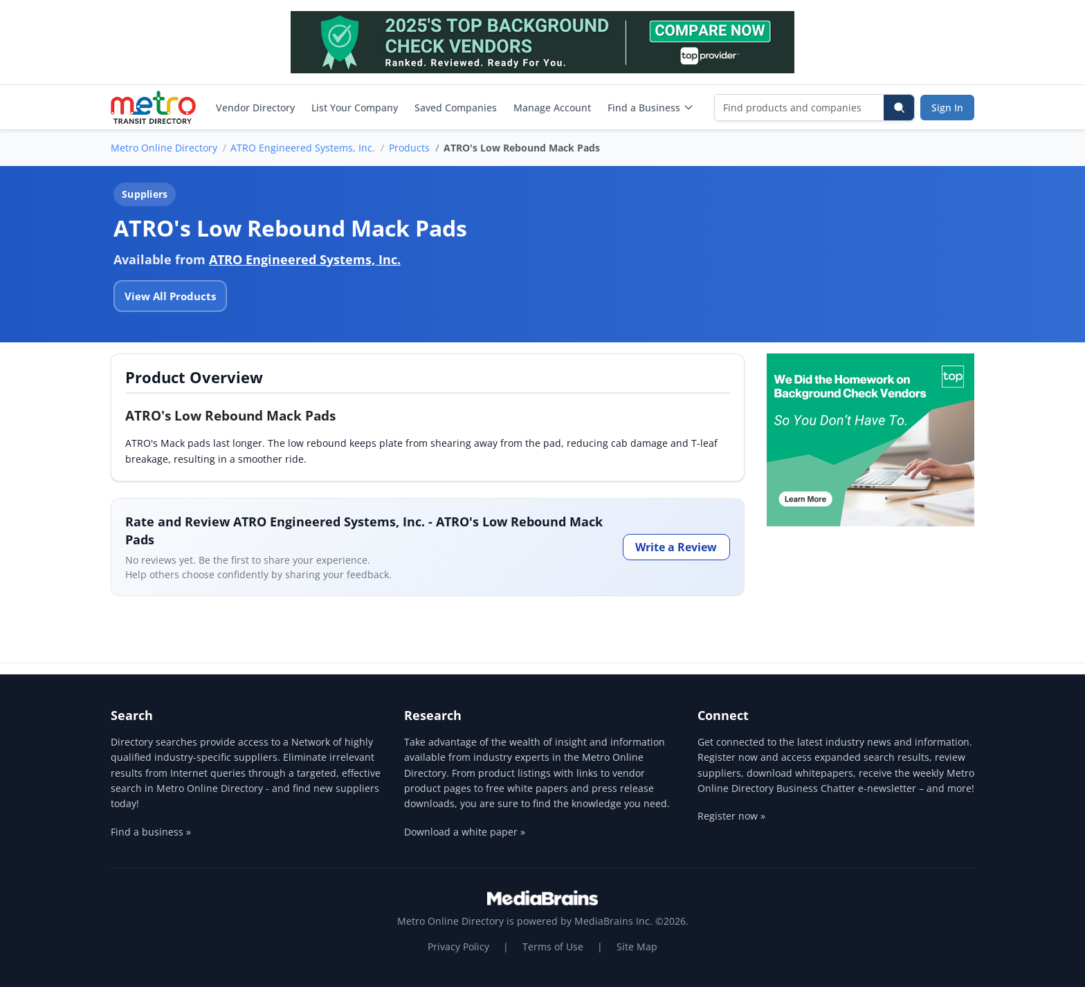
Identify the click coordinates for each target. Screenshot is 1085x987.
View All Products (170, 296)
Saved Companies (455, 107)
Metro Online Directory (164, 147)
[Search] (899, 107)
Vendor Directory (255, 107)
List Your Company (354, 107)
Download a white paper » (464, 831)
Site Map (637, 946)
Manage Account (552, 107)
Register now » (731, 815)
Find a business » (151, 831)
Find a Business (651, 107)
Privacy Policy (458, 946)
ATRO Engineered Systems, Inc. (302, 147)
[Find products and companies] (799, 107)
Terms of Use (552, 946)
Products (409, 147)
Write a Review (676, 547)
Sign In (947, 107)
